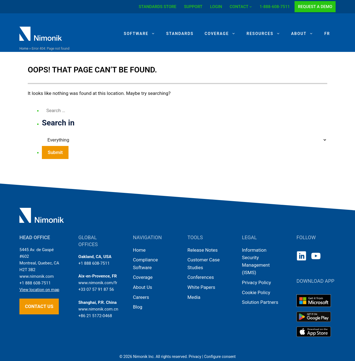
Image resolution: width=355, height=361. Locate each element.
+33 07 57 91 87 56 (96, 289)
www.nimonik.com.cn (98, 309)
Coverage (223, 33)
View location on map (39, 289)
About (305, 33)
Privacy (195, 356)
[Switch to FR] (327, 33)
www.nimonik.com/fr (97, 282)
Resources (266, 33)
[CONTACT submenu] (250, 6)
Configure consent (220, 356)
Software (142, 33)
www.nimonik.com (36, 276)
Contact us (39, 306)
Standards (180, 33)
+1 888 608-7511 (35, 283)
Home (23, 49)
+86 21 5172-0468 (95, 315)
